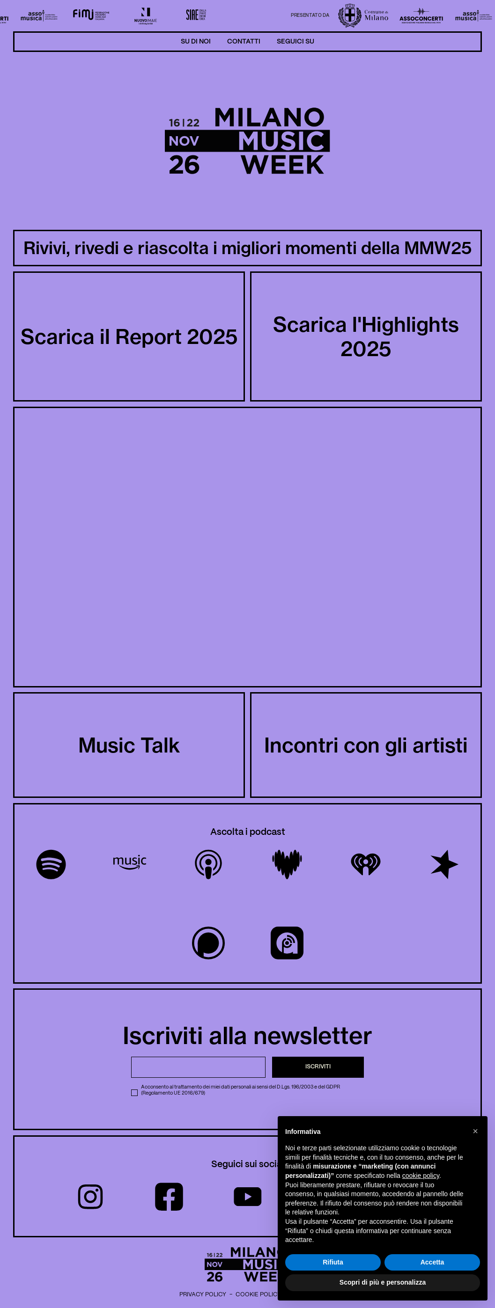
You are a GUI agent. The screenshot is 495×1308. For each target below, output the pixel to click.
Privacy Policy (202, 1294)
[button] (475, 1131)
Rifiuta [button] (333, 1262)
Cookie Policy (258, 1294)
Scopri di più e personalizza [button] (383, 1282)
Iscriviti (318, 1066)
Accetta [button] (432, 1262)
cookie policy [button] (420, 1175)
